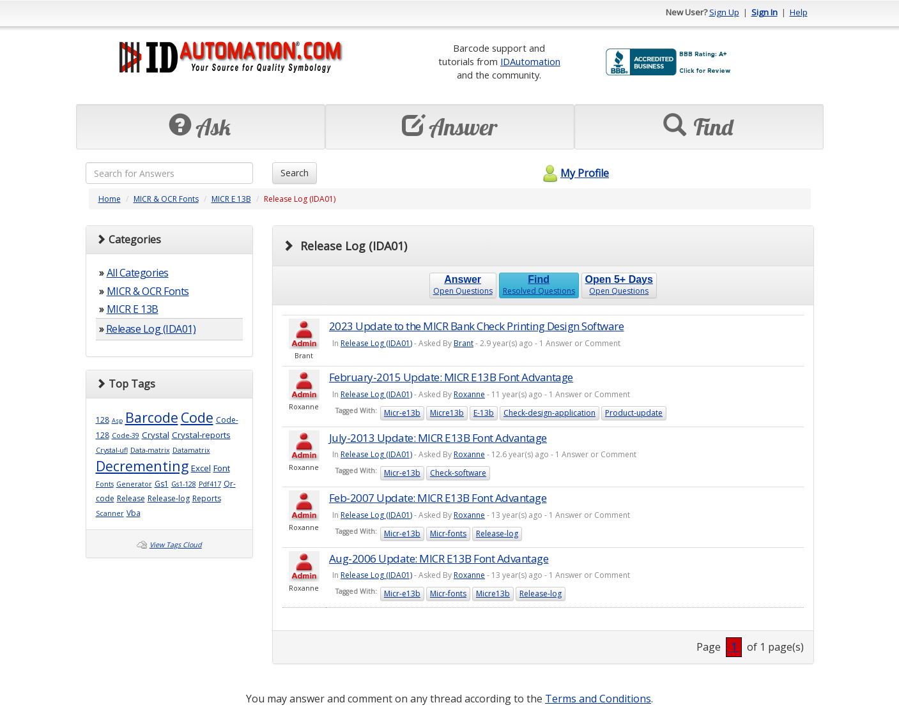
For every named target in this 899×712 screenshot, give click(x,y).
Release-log (169, 498)
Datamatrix (191, 450)
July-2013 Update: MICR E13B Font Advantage (438, 437)
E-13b (483, 412)
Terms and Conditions (598, 699)
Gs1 (162, 483)
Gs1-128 (183, 484)
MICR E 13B (231, 198)
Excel (201, 468)
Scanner (110, 513)
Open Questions (463, 285)
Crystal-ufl (112, 450)
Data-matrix (150, 450)
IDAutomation (530, 61)
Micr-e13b (402, 412)
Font (221, 468)
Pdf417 (210, 484)
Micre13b (447, 412)
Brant (463, 343)
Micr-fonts (448, 533)
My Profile (574, 173)
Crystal (155, 435)
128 (102, 419)
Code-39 (125, 435)
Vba (134, 513)
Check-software (458, 472)
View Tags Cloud (176, 544)
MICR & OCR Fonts (166, 198)
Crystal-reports (201, 435)
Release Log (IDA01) (151, 329)
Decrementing (142, 466)
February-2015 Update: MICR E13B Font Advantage (451, 377)
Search (294, 173)
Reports (206, 498)
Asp (117, 420)
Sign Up (724, 12)
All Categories (138, 273)
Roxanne (469, 394)
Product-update (634, 412)
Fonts (105, 484)
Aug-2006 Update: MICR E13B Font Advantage (439, 558)
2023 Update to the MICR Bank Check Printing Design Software (476, 326)
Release (131, 498)
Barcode (151, 417)
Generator (134, 484)
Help (799, 12)
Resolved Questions (539, 285)
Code (197, 417)
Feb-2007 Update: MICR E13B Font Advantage (438, 497)
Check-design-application (549, 412)
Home (109, 198)
